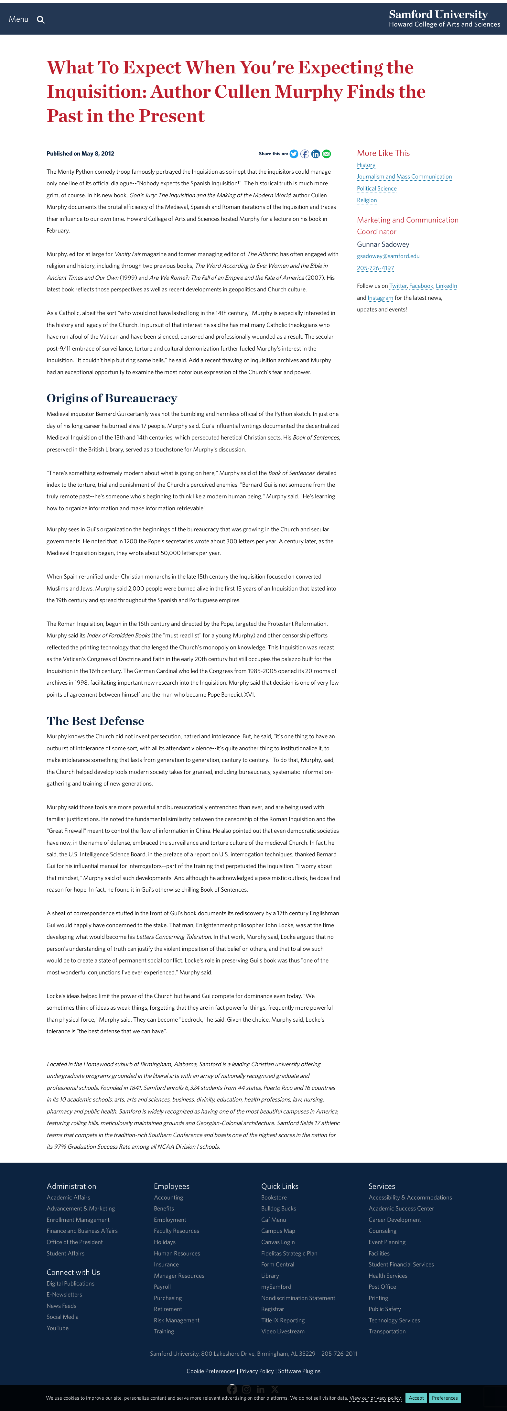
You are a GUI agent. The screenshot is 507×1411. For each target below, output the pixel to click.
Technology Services (394, 1320)
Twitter (398, 285)
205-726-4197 (375, 268)
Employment (170, 1219)
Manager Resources (179, 1275)
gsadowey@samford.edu (388, 256)
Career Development (395, 1219)
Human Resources (177, 1253)
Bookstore (274, 1197)
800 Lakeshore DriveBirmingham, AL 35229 (258, 1353)
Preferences (445, 1398)
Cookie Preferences (211, 1371)
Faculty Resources (176, 1230)
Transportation (387, 1331)
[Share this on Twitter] (293, 154)
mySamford (276, 1286)
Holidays (165, 1242)
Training (164, 1331)
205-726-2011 (339, 1353)
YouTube (58, 1328)
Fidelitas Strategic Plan (289, 1253)
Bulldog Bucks (278, 1208)
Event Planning (387, 1242)
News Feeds (61, 1305)
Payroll (162, 1286)
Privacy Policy (257, 1371)
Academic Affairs (68, 1197)
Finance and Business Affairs (82, 1230)
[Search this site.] (41, 19)
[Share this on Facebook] (304, 154)
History (366, 164)
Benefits (164, 1208)
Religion (367, 200)
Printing (378, 1298)
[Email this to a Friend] (326, 154)
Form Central (277, 1264)
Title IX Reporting (283, 1320)
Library (270, 1275)
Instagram (381, 297)
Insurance (166, 1264)
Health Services (388, 1275)
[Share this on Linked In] (315, 154)
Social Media (63, 1316)
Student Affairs (65, 1253)
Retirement (168, 1309)
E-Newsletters (64, 1294)
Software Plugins (299, 1371)
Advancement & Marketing (81, 1208)
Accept (416, 1398)
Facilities (379, 1253)
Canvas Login (278, 1242)
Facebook (421, 285)
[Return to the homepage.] (445, 24)
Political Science (377, 188)
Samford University (175, 1353)
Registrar (272, 1309)
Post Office (382, 1286)
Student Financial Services (401, 1264)
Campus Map (278, 1230)
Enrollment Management (78, 1219)
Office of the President (75, 1242)
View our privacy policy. (376, 1398)
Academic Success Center (401, 1208)
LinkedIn (446, 285)
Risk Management (177, 1320)
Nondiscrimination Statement (298, 1298)
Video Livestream (283, 1331)
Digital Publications (70, 1283)
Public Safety (385, 1309)
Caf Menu (273, 1219)
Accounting (168, 1197)
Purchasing (168, 1298)
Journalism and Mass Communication (404, 176)
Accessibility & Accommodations (410, 1197)
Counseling (383, 1230)
